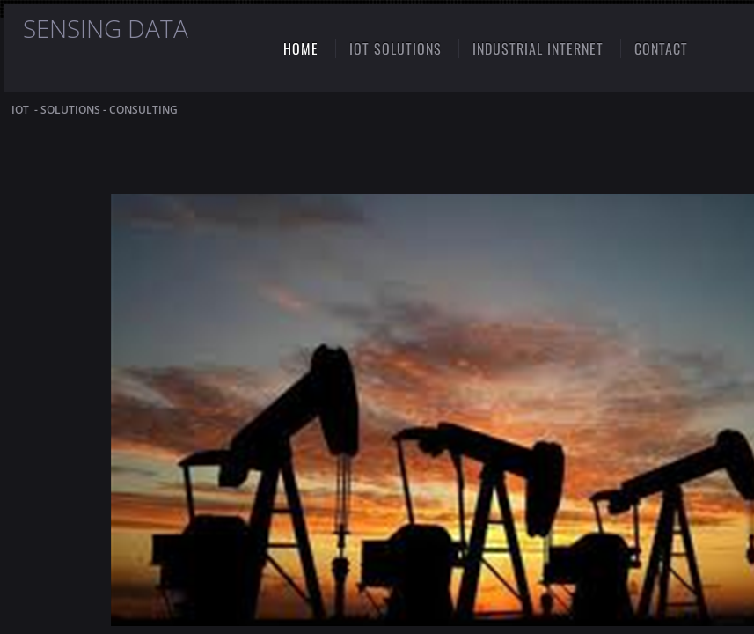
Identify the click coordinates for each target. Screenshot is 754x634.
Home (300, 48)
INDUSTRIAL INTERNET (538, 48)
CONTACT (661, 48)
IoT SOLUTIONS (395, 48)
